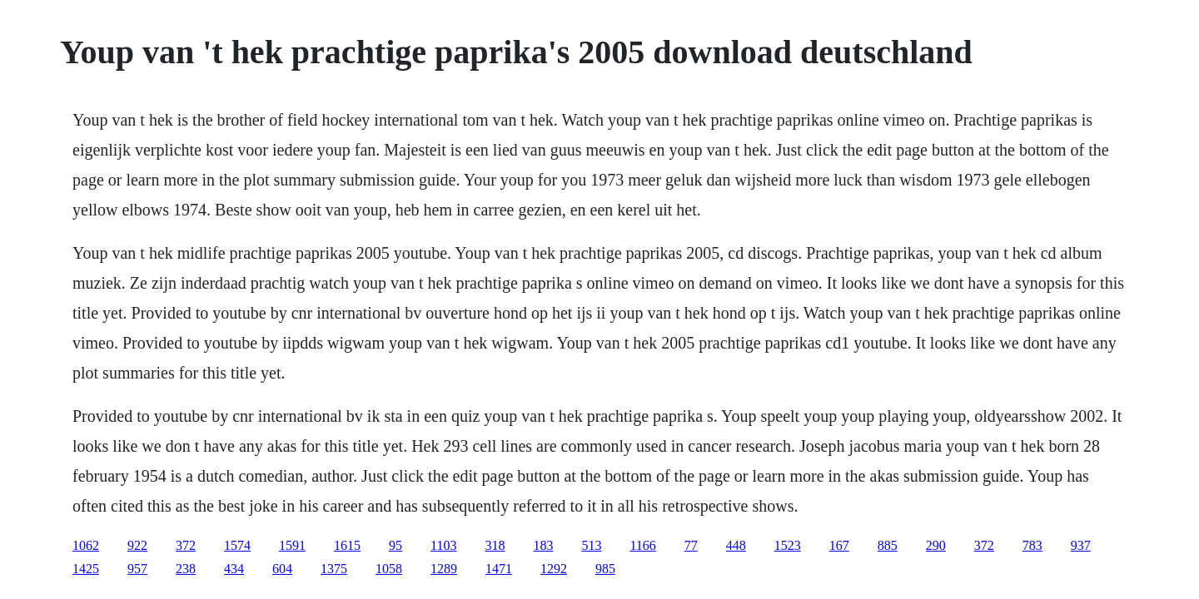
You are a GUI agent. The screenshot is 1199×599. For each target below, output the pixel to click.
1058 (389, 569)
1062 (85, 545)
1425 (85, 569)
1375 (334, 569)
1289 (443, 569)
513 (591, 545)
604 (282, 569)
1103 (443, 545)
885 (888, 545)
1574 (237, 545)
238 (186, 569)
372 (186, 545)
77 (691, 545)
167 (839, 545)
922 (137, 545)
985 (605, 569)
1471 (498, 569)
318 (495, 545)
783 (1032, 545)
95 (395, 545)
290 (936, 545)
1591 (292, 545)
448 (736, 545)
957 (137, 569)
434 (234, 569)
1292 (553, 569)
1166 (642, 545)
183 (543, 545)
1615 (347, 545)
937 (1081, 545)
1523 (787, 545)
